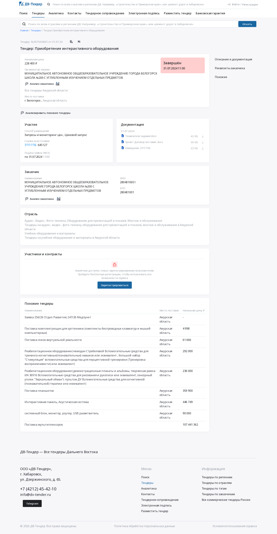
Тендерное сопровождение (104, 13)
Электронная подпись (144, 13)
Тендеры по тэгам (214, 490)
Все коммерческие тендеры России (226, 501)
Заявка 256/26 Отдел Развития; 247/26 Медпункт (58, 319)
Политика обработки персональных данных (144, 527)
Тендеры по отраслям (217, 484)
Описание (233, 61)
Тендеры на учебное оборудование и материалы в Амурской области (72, 239)
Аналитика (56, 13)
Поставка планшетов (39, 392)
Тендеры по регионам (217, 479)
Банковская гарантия (210, 13)
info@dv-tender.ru (35, 496)
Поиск (23, 13)
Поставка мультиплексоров (44, 426)
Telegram (32, 505)
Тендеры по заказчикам (218, 495)
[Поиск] (48, 4)
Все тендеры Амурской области (46, 92)
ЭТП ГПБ (30, 146)
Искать (247, 25)
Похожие (221, 78)
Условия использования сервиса (235, 527)
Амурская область (55, 102)
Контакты (74, 13)
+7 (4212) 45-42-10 (38, 490)
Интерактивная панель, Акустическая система (57, 403)
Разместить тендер (177, 13)
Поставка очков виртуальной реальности (53, 341)
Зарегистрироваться (114, 286)
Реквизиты (230, 70)
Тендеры (38, 13)
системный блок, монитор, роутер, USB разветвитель (62, 415)
